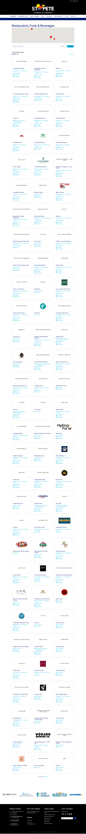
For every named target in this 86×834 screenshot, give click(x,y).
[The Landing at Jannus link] (64, 687)
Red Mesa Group (17, 142)
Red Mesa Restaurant (61, 142)
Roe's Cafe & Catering (40, 575)
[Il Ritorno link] (21, 111)
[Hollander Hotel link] (64, 87)
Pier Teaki (58, 503)
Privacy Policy (29, 820)
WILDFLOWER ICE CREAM (20, 765)
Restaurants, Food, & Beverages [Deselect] (18, 52)
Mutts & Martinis (60, 455)
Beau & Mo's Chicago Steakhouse (39, 69)
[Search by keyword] (36, 46)
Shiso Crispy (59, 599)
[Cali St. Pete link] (43, 234)
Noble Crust (16, 479)
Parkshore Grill (38, 503)
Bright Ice (58, 68)
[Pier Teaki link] (64, 496)
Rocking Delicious (60, 551)
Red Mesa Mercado (39, 142)
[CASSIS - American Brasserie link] (64, 234)
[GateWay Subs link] (64, 329)
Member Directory (23, 16)
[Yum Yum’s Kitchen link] (43, 758)
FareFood (37, 313)
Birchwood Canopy (39, 216)
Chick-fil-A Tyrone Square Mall (21, 265)
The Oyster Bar (17, 718)
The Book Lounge (39, 670)
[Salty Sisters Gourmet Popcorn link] (64, 568)
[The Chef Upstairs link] (64, 663)
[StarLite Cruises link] (64, 615)
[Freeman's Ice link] (21, 329)
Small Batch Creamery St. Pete (21, 622)
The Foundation (58, 16)
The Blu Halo (16, 670)
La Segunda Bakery (18, 433)
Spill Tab (36, 622)
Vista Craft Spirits (17, 742)
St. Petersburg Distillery (40, 166)
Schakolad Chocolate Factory (42, 599)
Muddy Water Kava (39, 455)
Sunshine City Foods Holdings (21, 646)
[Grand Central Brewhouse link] (43, 355)
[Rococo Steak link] (21, 159)
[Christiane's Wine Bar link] (43, 258)
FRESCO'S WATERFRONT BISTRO (41, 337)
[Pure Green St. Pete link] (43, 520)
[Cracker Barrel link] (64, 258)
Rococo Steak (16, 166)
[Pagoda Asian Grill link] (21, 496)
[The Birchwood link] (64, 639)
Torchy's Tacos (60, 718)
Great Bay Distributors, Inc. (41, 94)
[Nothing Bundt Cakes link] (43, 111)
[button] (51, 38)
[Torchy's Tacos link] (64, 711)
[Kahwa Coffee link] (64, 402)
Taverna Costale (38, 646)
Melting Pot (59, 433)
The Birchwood (60, 646)
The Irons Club (38, 694)
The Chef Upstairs (60, 670)
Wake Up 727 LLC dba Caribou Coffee (63, 742)
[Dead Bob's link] (43, 282)
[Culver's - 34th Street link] (21, 282)
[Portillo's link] (21, 520)
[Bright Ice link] (64, 61)
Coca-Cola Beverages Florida (20, 94)
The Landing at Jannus (61, 694)
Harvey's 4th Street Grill (62, 362)
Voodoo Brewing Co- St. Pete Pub (42, 742)
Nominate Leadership (48, 823)
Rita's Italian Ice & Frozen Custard (41, 551)
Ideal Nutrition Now (61, 385)
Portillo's (15, 527)
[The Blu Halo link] (21, 663)
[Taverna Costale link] (43, 639)
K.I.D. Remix (37, 409)
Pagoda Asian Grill (17, 503)
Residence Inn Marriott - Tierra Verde (64, 167)
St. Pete (67, 16)
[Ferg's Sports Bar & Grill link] (64, 306)
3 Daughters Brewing (18, 68)
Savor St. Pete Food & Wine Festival (20, 599)
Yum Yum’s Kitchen (39, 765)
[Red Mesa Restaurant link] (64, 135)
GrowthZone (45, 776)
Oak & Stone (59, 479)
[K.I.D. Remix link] (42, 402)
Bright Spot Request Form (49, 816)
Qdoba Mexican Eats (61, 527)
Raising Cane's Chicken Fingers (21, 551)
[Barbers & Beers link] (43, 185)
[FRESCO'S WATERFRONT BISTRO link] (43, 329)
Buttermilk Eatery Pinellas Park (21, 241)
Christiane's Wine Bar (39, 265)
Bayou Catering (60, 192)
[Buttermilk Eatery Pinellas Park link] (21, 234)
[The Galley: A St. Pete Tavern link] (21, 687)
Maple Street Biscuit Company (42, 433)
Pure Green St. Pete (39, 527)
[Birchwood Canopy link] (43, 209)
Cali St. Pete (37, 241)
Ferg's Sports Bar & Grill (62, 313)
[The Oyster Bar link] (21, 711)
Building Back (46, 821)
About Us (73, 16)
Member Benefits (47, 818)
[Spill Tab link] (43, 615)
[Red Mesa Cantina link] (64, 111)
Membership (13, 16)
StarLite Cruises (60, 622)
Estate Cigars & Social (19, 313)
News (42, 16)
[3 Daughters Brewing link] (21, 61)
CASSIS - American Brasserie (63, 241)
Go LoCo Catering (17, 362)
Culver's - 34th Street (18, 289)
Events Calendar (34, 16)
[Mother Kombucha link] (21, 448)
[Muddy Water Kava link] (43, 448)
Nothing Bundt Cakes (39, 118)
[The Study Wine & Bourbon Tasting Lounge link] (43, 711)
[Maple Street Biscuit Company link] (43, 426)
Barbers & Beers (38, 192)
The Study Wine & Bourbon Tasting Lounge (41, 718)
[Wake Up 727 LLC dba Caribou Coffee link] (64, 735)
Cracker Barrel (59, 265)
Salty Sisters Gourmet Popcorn (64, 575)
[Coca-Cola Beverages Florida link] (21, 87)
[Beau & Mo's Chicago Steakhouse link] (43, 61)
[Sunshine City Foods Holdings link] (21, 639)
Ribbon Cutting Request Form (49, 814)
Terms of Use (29, 822)
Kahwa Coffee (59, 409)
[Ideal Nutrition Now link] (64, 378)
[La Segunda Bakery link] (21, 426)
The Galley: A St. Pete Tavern (20, 694)
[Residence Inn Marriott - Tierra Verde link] (64, 160)
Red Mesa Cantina (60, 118)
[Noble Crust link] (21, 472)
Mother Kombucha (18, 455)
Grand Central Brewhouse (41, 362)
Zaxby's (58, 765)
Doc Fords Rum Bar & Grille (63, 289)
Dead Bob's (37, 289)
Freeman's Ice (16, 336)
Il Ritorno (15, 118)
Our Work (49, 16)
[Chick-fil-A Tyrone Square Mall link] (22, 258)
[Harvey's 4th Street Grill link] (64, 355)
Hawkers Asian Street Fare (20, 385)
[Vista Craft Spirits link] (21, 735)
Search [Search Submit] (70, 46)
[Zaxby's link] (64, 758)
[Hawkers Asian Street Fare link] (21, 378)
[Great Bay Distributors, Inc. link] (43, 87)
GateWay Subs (59, 336)
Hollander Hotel (60, 94)
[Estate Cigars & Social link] (21, 306)
